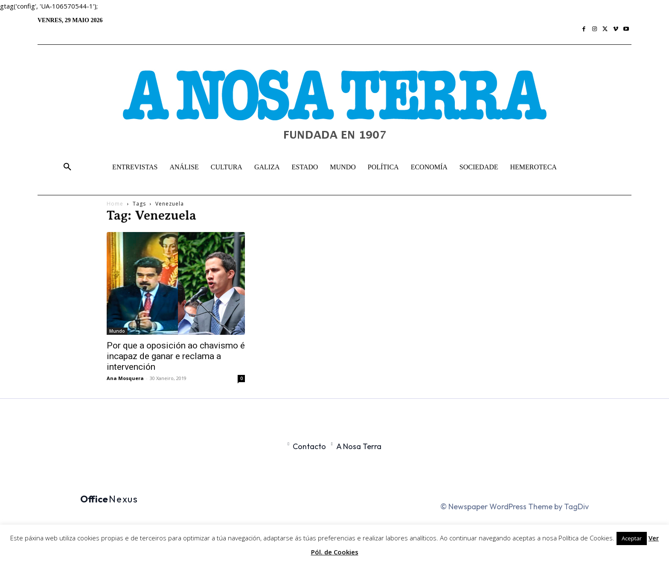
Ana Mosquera (125, 378)
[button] (67, 167)
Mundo (117, 331)
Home (115, 203)
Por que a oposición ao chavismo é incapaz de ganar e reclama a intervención (176, 356)
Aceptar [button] (632, 538)
